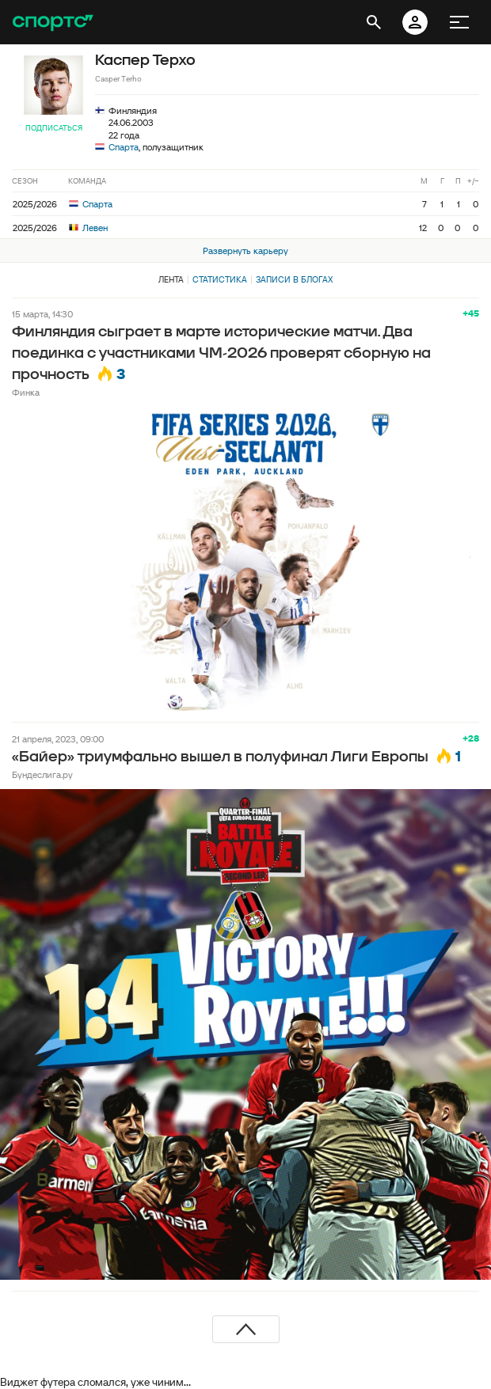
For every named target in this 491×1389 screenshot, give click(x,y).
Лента (171, 279)
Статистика (219, 279)
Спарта (123, 147)
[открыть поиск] (374, 22)
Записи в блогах (294, 279)
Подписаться (53, 128)
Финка (26, 392)
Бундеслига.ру (42, 774)
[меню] (459, 22)
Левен (88, 227)
